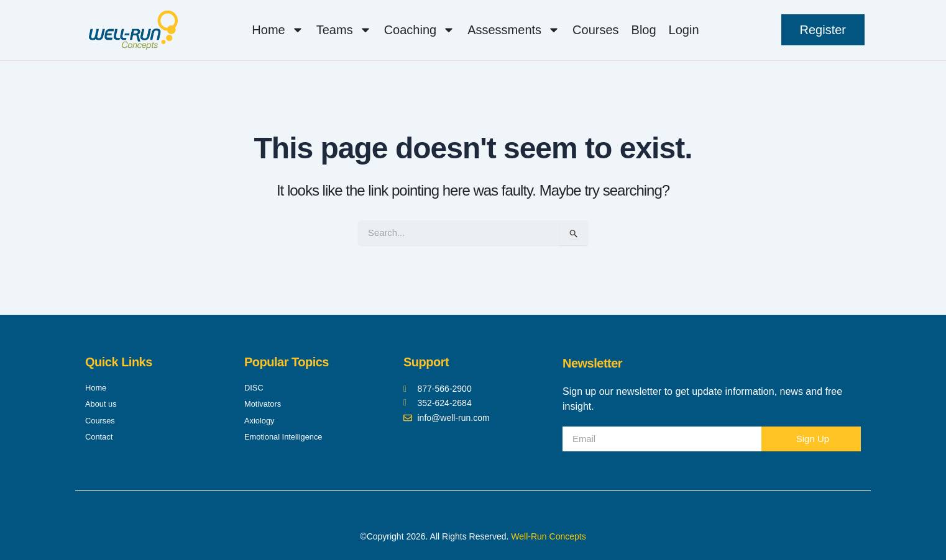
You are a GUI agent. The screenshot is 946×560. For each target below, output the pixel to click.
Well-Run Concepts (548, 536)
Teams (344, 29)
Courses (595, 30)
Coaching (420, 29)
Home (277, 29)
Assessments (513, 29)
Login (684, 30)
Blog (643, 30)
